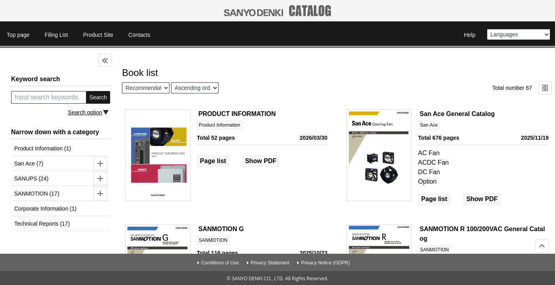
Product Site (98, 35)
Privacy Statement (270, 262)
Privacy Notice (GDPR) (325, 262)
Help (469, 35)
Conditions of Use (220, 262)
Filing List (56, 35)
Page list (213, 161)
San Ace (429, 125)
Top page (18, 35)
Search (98, 97)
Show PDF (261, 161)
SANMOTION (213, 240)
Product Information (219, 125)
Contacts (139, 35)
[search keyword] (48, 97)
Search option (85, 112)
